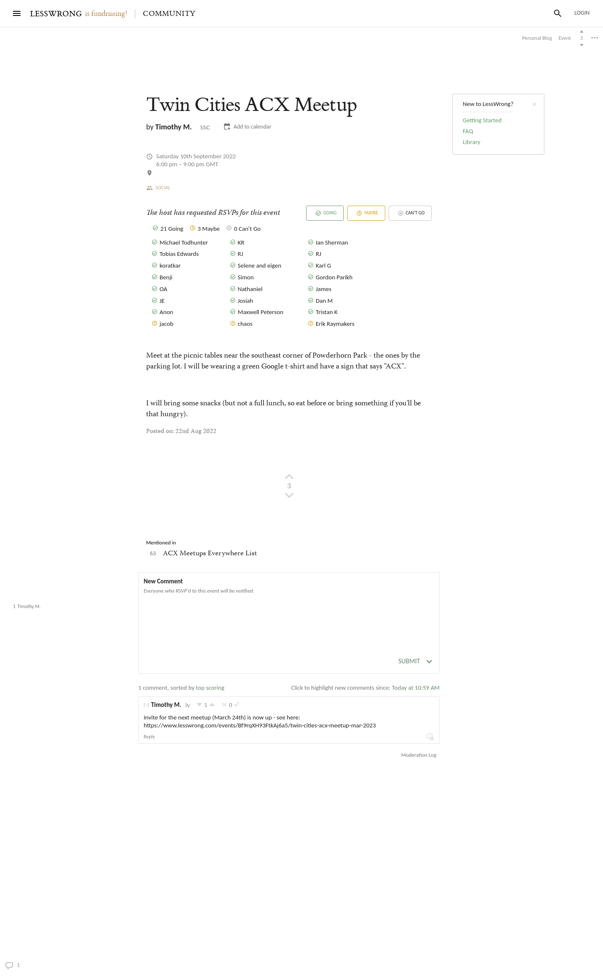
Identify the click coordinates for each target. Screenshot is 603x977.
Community (169, 13)
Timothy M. (173, 126)
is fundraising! (106, 13)
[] (146, 705)
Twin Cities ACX (251, 105)
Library (471, 142)
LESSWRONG (56, 14)
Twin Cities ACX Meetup (50, 587)
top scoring (210, 687)
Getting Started (482, 120)
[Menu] (17, 13)
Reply (149, 737)
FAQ (468, 131)
